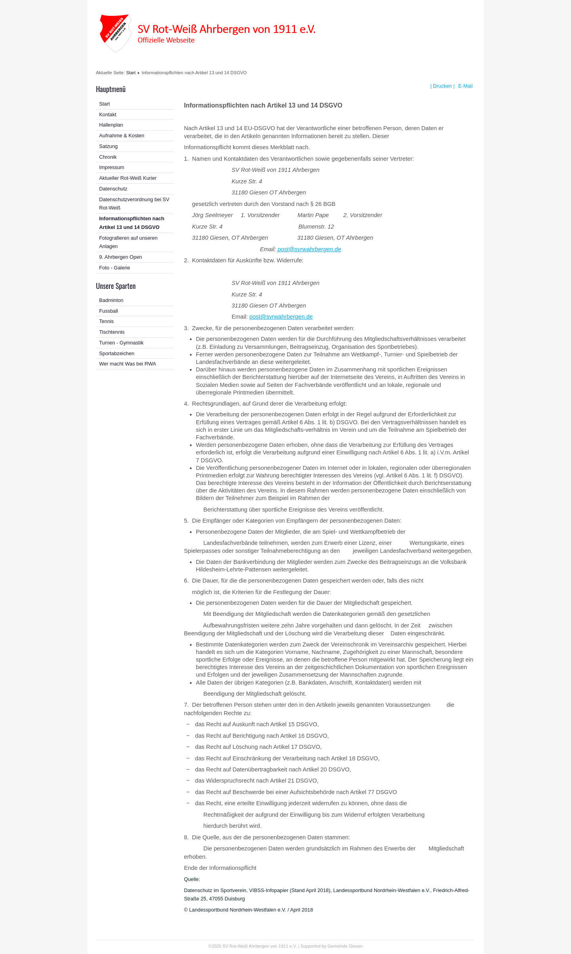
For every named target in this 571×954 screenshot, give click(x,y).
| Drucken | (442, 86)
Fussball (108, 311)
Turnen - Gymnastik (121, 343)
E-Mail (465, 86)
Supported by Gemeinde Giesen (332, 946)
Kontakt (107, 114)
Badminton (111, 300)
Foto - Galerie (114, 268)
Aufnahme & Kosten (121, 135)
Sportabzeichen (116, 353)
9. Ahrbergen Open (120, 257)
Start (131, 72)
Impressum (111, 167)
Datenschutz (113, 189)
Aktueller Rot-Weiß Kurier (128, 178)
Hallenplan (111, 125)
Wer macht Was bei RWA (127, 364)
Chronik (108, 157)
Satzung (108, 146)
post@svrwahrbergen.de (309, 249)
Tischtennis (112, 332)
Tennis (106, 321)
